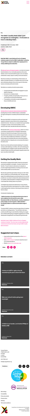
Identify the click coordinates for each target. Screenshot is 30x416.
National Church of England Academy (10, 70)
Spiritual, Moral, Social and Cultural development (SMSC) (14, 111)
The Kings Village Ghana (14, 129)
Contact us (4, 366)
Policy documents (5, 396)
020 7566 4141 (4, 359)
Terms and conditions (6, 403)
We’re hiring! (3, 391)
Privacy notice (4, 398)
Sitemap (3, 400)
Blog (3, 49)
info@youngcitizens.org (6, 361)
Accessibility (4, 393)
